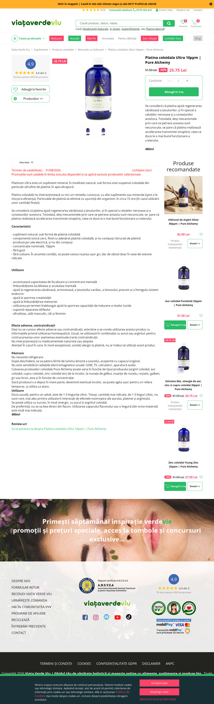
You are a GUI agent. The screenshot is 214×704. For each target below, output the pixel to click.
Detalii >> (195, 243)
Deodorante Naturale (95, 29)
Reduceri (56, 38)
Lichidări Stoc (173, 38)
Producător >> (28, 99)
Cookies (84, 663)
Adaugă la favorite (30, 89)
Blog (198, 38)
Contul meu (164, 10)
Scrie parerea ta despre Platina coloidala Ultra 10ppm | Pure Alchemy (59, 429)
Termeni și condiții (56, 663)
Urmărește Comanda (29, 600)
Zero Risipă (150, 38)
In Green (115, 29)
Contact (197, 10)
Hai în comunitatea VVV (31, 607)
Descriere (26, 162)
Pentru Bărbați (127, 38)
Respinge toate (159, 692)
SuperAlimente (131, 29)
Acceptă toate (159, 683)
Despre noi (183, 10)
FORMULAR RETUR (25, 587)
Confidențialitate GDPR (116, 663)
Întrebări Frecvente (29, 626)
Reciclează (20, 620)
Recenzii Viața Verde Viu (32, 594)
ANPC (170, 663)
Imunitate (108, 38)
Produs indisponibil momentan (175, 244)
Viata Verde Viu (21, 49)
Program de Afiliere (29, 613)
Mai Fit (91, 38)
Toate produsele (28, 38)
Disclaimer (151, 663)
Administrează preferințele (158, 699)
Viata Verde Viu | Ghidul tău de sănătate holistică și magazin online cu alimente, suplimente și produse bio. (113, 673)
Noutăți (74, 38)
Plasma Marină (155, 29)
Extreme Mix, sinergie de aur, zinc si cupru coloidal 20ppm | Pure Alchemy (183, 385)
